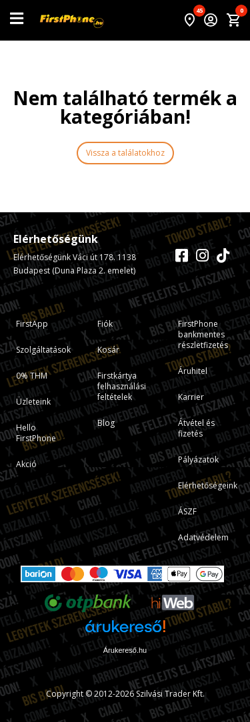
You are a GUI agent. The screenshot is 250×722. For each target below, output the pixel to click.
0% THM (31, 375)
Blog (106, 423)
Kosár (108, 349)
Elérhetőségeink (207, 485)
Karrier (191, 397)
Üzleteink (33, 401)
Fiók (105, 323)
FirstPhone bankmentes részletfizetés (203, 334)
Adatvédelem (203, 537)
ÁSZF (187, 511)
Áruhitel (192, 371)
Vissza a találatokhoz (125, 152)
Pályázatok (198, 459)
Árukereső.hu (125, 650)
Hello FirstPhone (36, 433)
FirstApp (32, 323)
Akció (26, 464)
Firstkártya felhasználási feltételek (121, 386)
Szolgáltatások (43, 349)
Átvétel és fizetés (196, 428)
